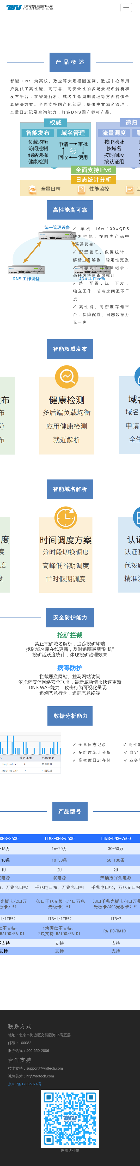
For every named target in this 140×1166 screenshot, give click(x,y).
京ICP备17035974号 (24, 1084)
